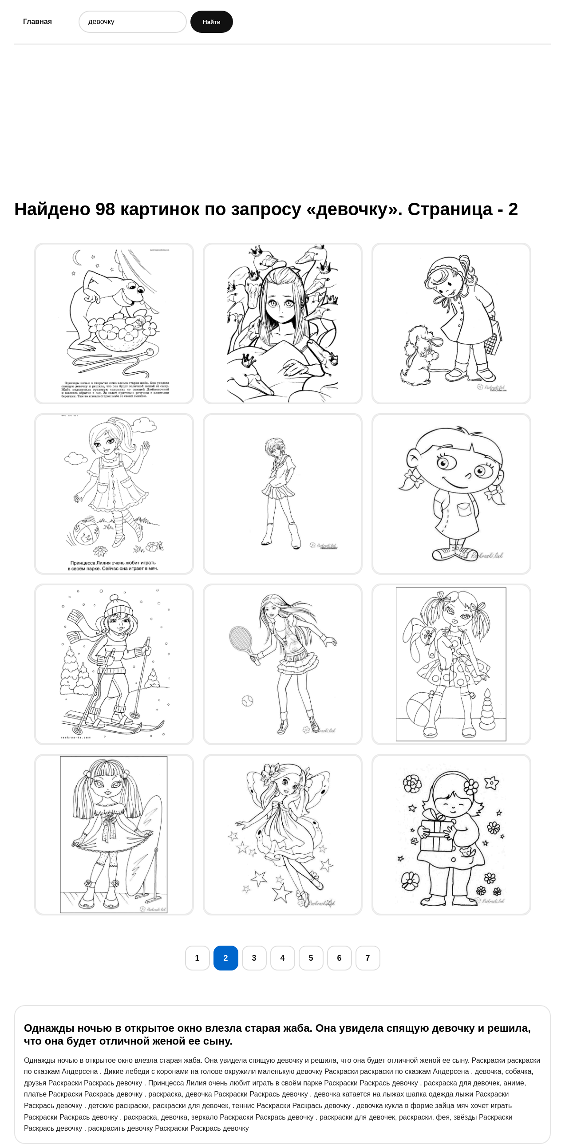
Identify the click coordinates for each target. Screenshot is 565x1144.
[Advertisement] (282, 121)
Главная (37, 21)
